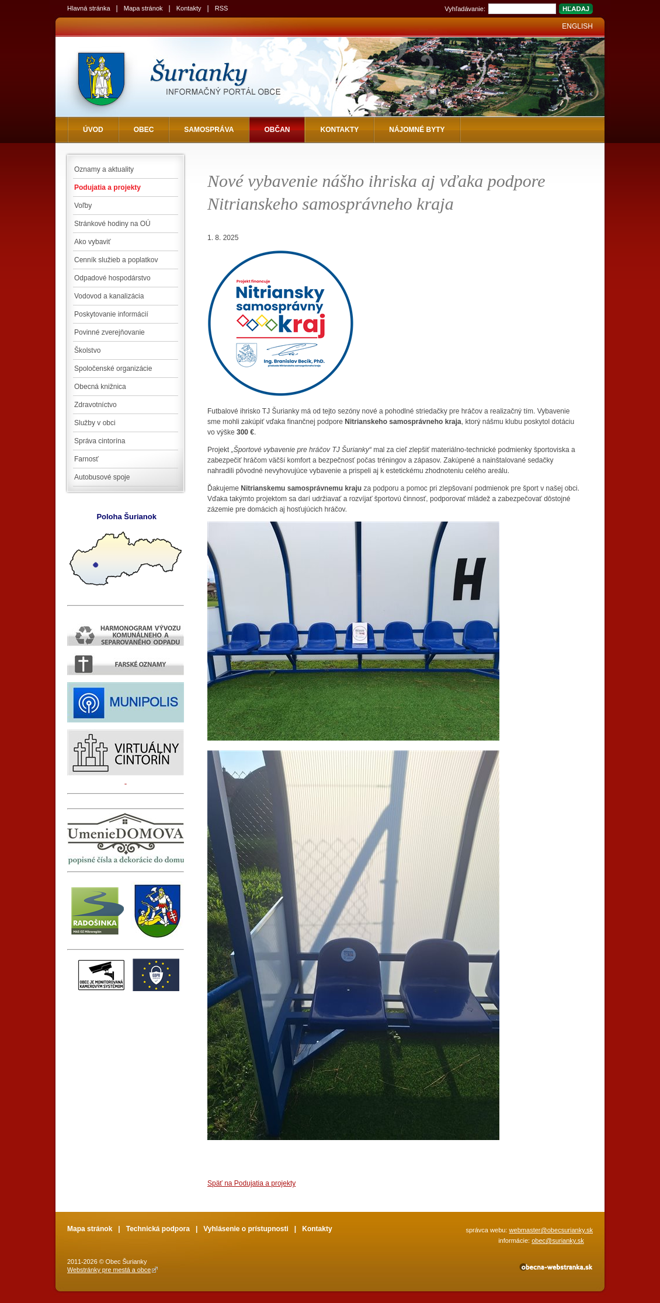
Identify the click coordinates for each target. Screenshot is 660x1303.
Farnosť (86, 459)
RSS (221, 8)
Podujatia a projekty (107, 187)
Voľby (83, 205)
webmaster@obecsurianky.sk (551, 1229)
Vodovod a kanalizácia (109, 296)
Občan (277, 130)
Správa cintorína (99, 441)
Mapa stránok (143, 8)
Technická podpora (158, 1229)
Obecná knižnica (100, 387)
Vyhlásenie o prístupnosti (246, 1229)
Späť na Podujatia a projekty (251, 1183)
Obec (144, 130)
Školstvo (87, 350)
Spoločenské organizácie (113, 368)
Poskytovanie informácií (111, 314)
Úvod (93, 130)
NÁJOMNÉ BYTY (416, 130)
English (577, 26)
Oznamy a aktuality (104, 169)
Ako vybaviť (92, 242)
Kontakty (189, 8)
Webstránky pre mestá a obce (109, 1269)
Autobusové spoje (102, 477)
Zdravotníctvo (95, 405)
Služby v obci (95, 423)
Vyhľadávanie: (464, 8)
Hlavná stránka (88, 8)
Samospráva (209, 130)
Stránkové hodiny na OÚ (112, 224)
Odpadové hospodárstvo (112, 278)
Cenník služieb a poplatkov (116, 260)
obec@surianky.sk (557, 1240)
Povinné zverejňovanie (109, 332)
